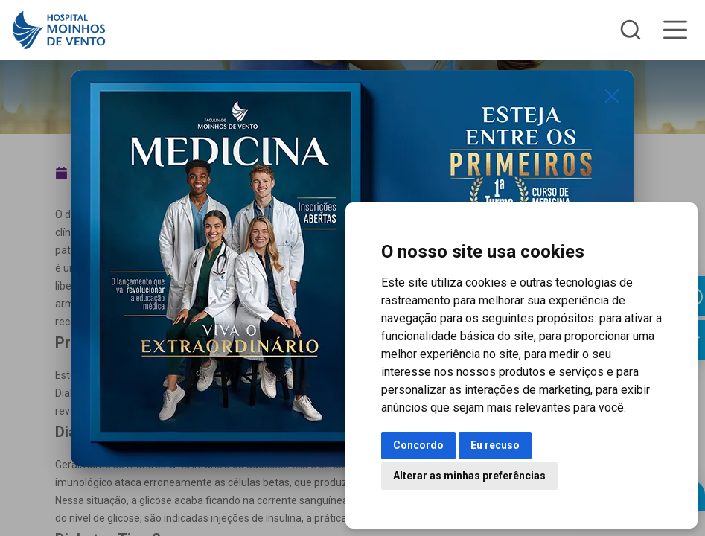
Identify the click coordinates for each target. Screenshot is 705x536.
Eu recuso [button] (495, 445)
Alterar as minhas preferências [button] (469, 476)
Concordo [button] (418, 445)
